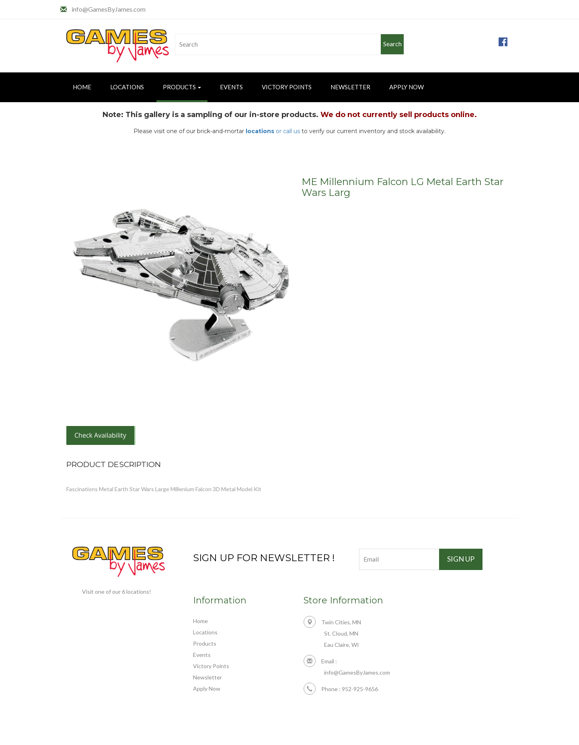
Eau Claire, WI (341, 644)
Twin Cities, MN (332, 622)
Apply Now (406, 87)
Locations (127, 87)
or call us (273, 131)
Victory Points (287, 87)
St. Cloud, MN (341, 633)
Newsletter (350, 87)
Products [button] (182, 87)
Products (204, 643)
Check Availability (100, 435)
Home (82, 87)
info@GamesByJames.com (109, 9)
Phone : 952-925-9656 (341, 688)
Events (231, 87)
